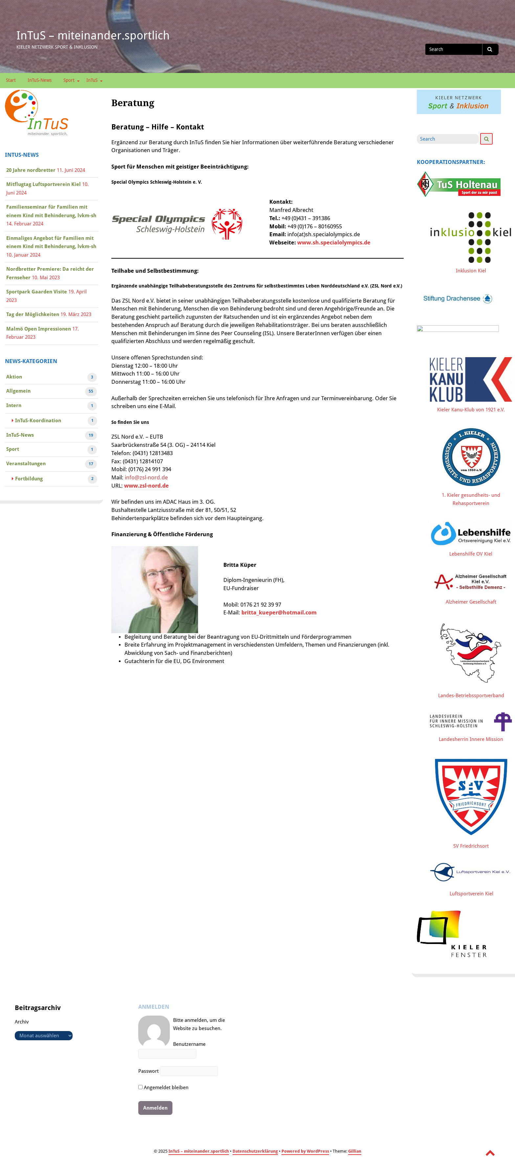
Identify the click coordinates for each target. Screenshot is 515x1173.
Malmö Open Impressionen (38, 329)
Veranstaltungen (26, 464)
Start (11, 80)
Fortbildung (29, 479)
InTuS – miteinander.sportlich (93, 35)
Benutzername (189, 1047)
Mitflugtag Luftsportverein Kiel (43, 184)
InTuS (92, 80)
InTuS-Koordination (38, 421)
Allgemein (18, 391)
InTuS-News (40, 80)
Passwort (148, 1074)
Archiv (22, 1024)
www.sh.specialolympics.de (333, 243)
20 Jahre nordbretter (31, 170)
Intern (13, 406)
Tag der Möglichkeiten (32, 314)
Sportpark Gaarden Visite (36, 292)
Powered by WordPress (305, 1153)
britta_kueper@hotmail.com (279, 613)
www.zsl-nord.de (146, 486)
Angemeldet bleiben (163, 1090)
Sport (69, 80)
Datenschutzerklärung (255, 1153)
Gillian (354, 1153)
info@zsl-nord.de (146, 477)
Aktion (14, 377)
